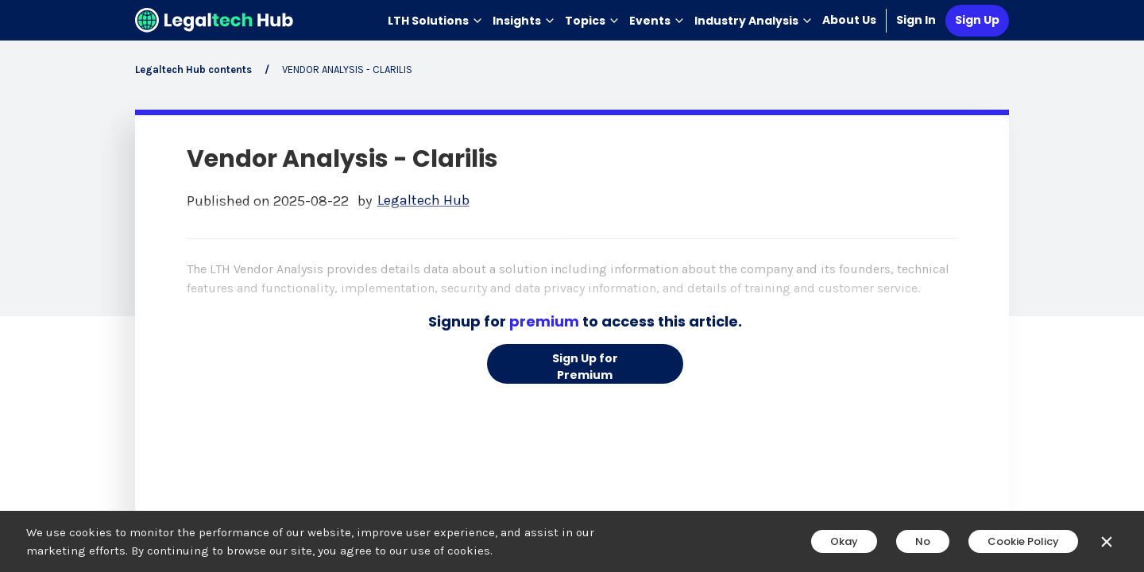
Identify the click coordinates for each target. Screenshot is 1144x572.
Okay (844, 541)
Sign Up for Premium (585, 366)
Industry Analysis (753, 21)
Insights (524, 21)
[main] (572, 286)
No (922, 541)
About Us (849, 20)
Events (657, 21)
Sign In (916, 20)
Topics (592, 21)
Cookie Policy (1023, 541)
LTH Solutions (435, 21)
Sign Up (977, 20)
